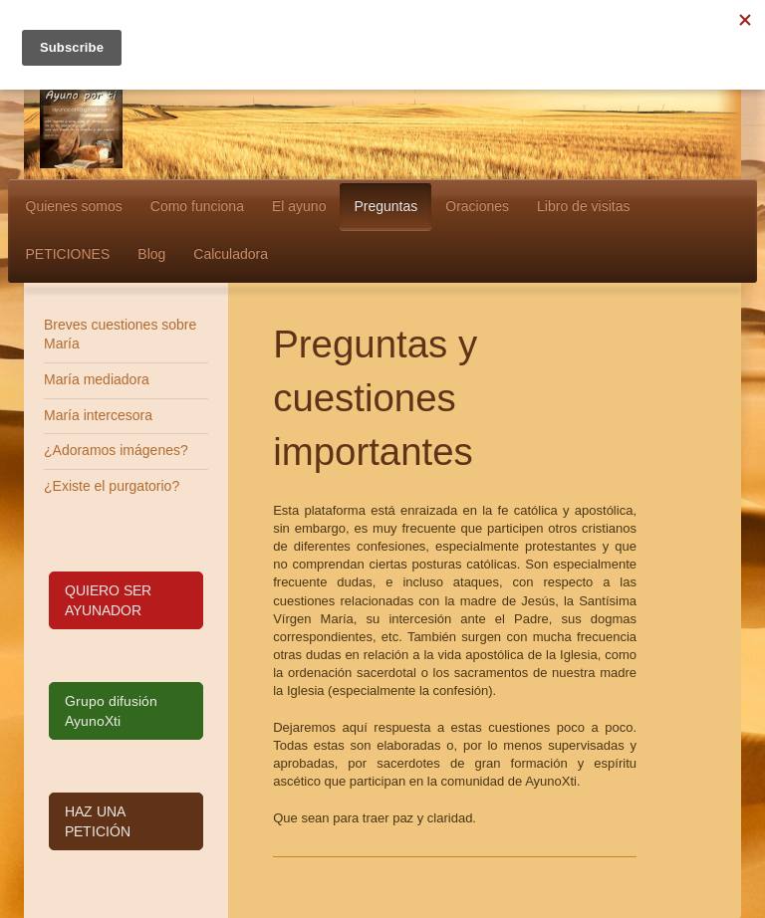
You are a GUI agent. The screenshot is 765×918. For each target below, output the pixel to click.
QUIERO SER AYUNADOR (108, 600)
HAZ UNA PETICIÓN (97, 821)
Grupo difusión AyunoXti (111, 711)
